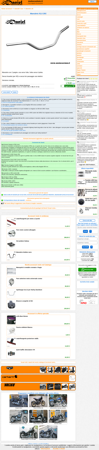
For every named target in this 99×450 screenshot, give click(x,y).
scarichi (79, 59)
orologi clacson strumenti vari (86, 46)
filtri (78, 32)
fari (78, 29)
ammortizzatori (81, 12)
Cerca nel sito (87, 220)
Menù (92, 1)
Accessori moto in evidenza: (38, 216)
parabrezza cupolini (83, 49)
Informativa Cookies (33, 433)
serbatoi (79, 66)
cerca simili (6, 92)
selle (78, 63)
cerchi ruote (81, 21)
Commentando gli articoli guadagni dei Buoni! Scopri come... (38, 208)
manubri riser (18, 8)
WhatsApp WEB (87, 269)
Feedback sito (7, 431)
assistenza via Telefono (34, 429)
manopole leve (81, 36)
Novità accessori (8, 429)
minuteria (80, 42)
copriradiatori (81, 25)
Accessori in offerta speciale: (38, 260)
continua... (29, 200)
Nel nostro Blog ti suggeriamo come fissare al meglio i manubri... (22, 203)
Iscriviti (85, 247)
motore (79, 44)
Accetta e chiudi (59, 449)
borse (79, 15)
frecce (79, 34)
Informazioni (45, 449)
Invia (85, 231)
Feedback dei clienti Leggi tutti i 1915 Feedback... (87, 121)
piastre (79, 55)
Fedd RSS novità (32, 435)
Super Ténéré (81, 70)
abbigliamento (81, 10)
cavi (78, 19)
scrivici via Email (32, 427)
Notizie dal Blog (8, 435)
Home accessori (6, 8)
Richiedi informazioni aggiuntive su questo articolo (38, 138)
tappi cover (80, 72)
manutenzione (81, 40)
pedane (79, 53)
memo (15, 92)
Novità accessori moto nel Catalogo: (38, 238)
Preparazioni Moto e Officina (11, 433)
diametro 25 (29, 8)
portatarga (80, 57)
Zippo (79, 74)
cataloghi (80, 17)
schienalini (80, 61)
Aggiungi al (70, 86)
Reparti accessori (8, 427)
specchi (79, 68)
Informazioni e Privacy (33, 431)
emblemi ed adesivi (83, 27)
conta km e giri (81, 23)
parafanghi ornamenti (83, 51)
